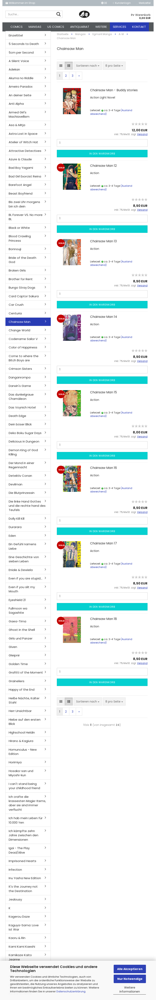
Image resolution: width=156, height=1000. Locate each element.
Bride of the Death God (22, 262)
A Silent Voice (19, 63)
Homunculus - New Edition (23, 754)
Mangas (35, 27)
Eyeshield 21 (17, 602)
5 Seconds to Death (24, 46)
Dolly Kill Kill (16, 521)
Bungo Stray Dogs (22, 290)
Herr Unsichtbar (20, 713)
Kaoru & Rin (17, 940)
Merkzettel (144, 3)
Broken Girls (17, 273)
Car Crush (16, 307)
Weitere (101, 27)
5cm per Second (21, 55)
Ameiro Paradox (20, 89)
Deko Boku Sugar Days (25, 435)
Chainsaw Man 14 (103, 319)
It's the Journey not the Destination (23, 891)
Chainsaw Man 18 (103, 621)
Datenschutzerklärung (70, 991)
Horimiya (15, 765)
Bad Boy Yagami (21, 170)
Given (13, 649)
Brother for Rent (21, 281)
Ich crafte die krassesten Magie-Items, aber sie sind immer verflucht (27, 805)
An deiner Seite (20, 97)
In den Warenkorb (102, 156)
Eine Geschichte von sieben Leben (24, 561)
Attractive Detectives (25, 153)
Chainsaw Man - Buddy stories (114, 92)
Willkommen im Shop (20, 3)
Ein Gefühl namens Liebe (22, 548)
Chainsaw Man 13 (103, 243)
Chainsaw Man (19, 324)
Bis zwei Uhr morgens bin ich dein (24, 206)
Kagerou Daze (19, 919)
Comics (16, 27)
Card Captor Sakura (24, 298)
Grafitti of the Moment (26, 675)
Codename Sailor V (23, 341)
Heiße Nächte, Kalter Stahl (24, 702)
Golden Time (18, 666)
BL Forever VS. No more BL (26, 219)
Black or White (19, 230)
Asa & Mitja (17, 127)
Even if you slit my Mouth (22, 591)
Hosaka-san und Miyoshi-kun (21, 775)
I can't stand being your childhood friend (24, 788)
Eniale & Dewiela (21, 572)
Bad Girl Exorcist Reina (25, 178)
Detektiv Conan (20, 478)
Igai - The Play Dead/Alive (19, 852)
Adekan (14, 72)
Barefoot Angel (20, 187)
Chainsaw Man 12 (103, 168)
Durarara (15, 529)
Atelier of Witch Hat (23, 144)
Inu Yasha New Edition (25, 880)
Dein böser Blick (20, 427)
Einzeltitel (16, 37)
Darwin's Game (20, 388)
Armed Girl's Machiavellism (19, 116)
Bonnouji (15, 251)
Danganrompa (19, 379)
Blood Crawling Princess (20, 240)
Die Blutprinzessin (21, 495)
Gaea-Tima (17, 623)
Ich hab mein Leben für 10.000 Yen (26, 822)
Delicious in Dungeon (24, 444)
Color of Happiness (23, 349)
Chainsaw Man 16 (103, 470)
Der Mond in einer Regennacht (21, 467)
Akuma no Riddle (21, 80)
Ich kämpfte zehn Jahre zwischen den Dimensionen (23, 837)
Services (119, 27)
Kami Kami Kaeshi (22, 949)
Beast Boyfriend (20, 196)
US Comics (55, 27)
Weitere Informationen (130, 989)
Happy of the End (21, 692)
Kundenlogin (122, 3)
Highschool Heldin (22, 735)
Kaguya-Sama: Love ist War (24, 929)
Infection (15, 872)
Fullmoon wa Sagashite (18, 612)
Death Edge (17, 418)
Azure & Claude (20, 161)
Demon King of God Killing (23, 454)
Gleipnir (14, 658)
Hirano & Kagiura (21, 743)
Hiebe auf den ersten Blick (25, 724)
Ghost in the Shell (22, 632)
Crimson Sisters (20, 371)
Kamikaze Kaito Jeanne (20, 959)
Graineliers (16, 683)
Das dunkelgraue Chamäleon (21, 399)
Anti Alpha (16, 106)
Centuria (15, 315)
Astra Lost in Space (23, 136)
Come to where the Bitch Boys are (23, 360)
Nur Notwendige (129, 979)
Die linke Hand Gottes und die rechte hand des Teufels (27, 508)
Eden (12, 538)
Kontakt (139, 27)
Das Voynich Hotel (22, 409)
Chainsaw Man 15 (103, 394)
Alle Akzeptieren (129, 969)
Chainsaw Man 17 (103, 545)
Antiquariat (79, 27)
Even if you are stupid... (25, 581)
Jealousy (15, 902)
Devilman (15, 486)
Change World (19, 333)
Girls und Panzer (20, 640)
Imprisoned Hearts (22, 863)
